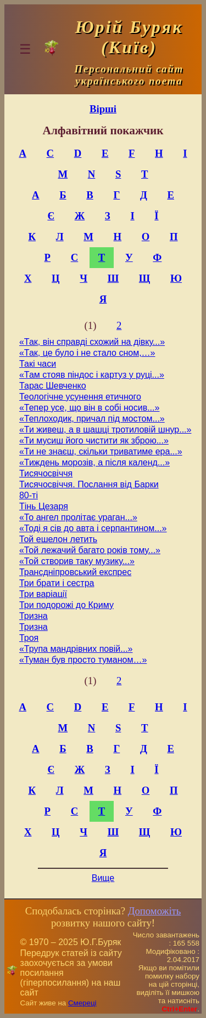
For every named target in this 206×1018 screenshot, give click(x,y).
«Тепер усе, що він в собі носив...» (89, 407)
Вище (103, 878)
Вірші (103, 109)
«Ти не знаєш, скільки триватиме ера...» (100, 451)
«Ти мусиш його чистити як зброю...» (94, 440)
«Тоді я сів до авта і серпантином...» (93, 528)
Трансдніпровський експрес (75, 572)
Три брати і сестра (56, 583)
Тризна (33, 616)
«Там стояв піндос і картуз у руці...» (91, 374)
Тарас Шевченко (52, 385)
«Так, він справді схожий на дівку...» (92, 341)
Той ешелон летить (58, 539)
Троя (28, 637)
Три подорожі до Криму (66, 605)
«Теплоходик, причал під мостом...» (92, 418)
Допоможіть (154, 911)
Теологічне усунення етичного (80, 396)
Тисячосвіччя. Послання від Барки (89, 484)
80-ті (28, 495)
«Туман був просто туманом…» (83, 659)
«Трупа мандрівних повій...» (76, 648)
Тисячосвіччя (46, 473)
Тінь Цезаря (43, 506)
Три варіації (43, 594)
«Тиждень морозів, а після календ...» (94, 462)
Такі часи (37, 363)
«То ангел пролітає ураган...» (78, 517)
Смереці (82, 1003)
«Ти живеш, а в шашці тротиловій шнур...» (105, 429)
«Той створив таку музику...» (77, 561)
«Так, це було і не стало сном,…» (87, 352)
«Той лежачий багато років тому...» (89, 550)
